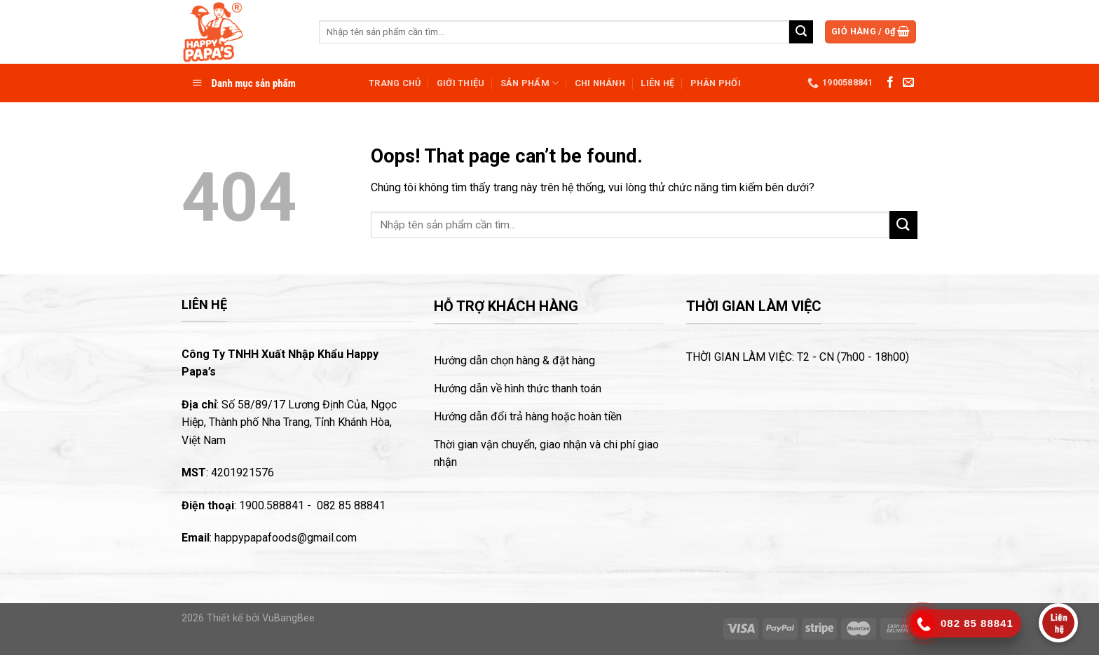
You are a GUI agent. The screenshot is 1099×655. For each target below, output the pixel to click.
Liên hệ (657, 83)
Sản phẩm (529, 83)
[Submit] (801, 32)
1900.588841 (271, 505)
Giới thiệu (461, 83)
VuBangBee (288, 618)
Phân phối (715, 83)
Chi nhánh (600, 83)
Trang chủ (395, 83)
